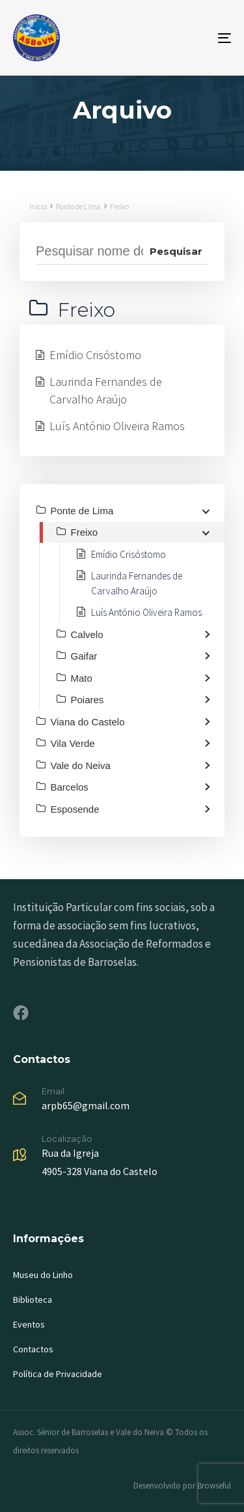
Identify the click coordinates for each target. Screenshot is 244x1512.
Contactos (33, 1349)
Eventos (29, 1324)
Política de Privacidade (57, 1374)
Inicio (38, 206)
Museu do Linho (43, 1275)
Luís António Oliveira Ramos (117, 425)
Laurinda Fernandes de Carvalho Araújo (105, 390)
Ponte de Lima (78, 206)
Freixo (119, 206)
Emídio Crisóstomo (95, 354)
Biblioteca (32, 1299)
